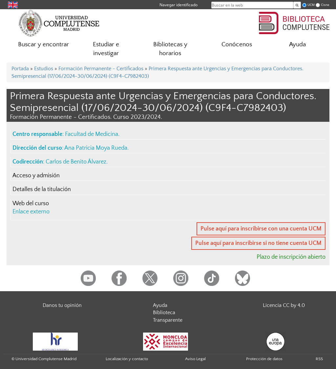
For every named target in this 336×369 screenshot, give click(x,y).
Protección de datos (264, 359)
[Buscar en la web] (297, 5)
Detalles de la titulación (41, 189)
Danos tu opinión (62, 305)
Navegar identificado (178, 5)
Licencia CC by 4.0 (284, 305)
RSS (319, 359)
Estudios (43, 69)
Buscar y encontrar (43, 44)
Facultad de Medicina (91, 134)
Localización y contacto (127, 359)
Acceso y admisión (36, 175)
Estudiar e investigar (106, 49)
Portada (20, 69)
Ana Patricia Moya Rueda (95, 148)
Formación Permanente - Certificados (100, 69)
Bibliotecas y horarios (170, 49)
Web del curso (30, 203)
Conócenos (236, 44)
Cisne (325, 5)
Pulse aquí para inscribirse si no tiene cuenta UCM (258, 243)
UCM (311, 5)
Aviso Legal (195, 359)
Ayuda (297, 44)
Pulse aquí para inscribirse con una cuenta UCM (261, 229)
